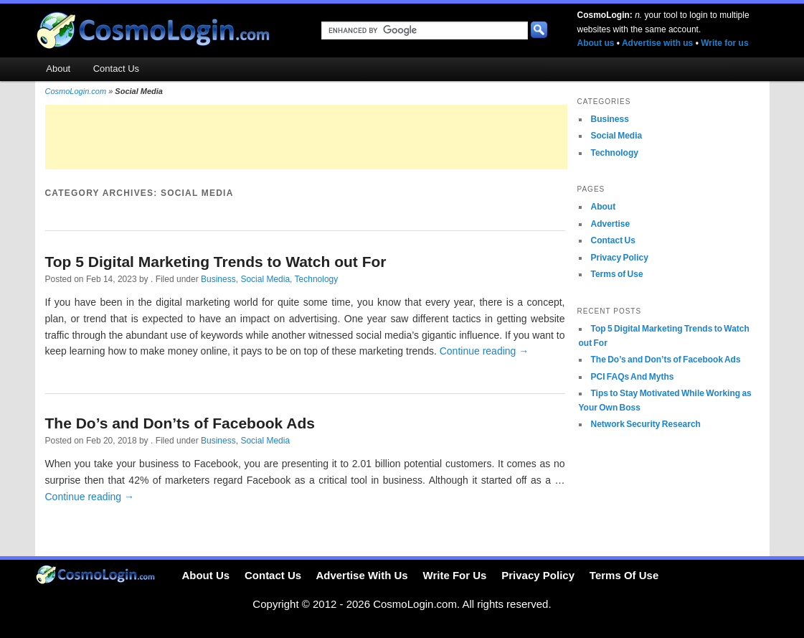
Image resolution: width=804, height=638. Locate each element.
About (58, 68)
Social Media (265, 279)
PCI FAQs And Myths (632, 377)
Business (218, 279)
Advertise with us (657, 43)
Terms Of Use (624, 575)
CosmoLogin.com (76, 91)
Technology (317, 279)
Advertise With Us (361, 575)
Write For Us (455, 575)
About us (596, 43)
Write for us (724, 43)
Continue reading (484, 351)
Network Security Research (646, 424)
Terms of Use (617, 274)
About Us (205, 575)
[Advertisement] (306, 137)
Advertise (610, 224)
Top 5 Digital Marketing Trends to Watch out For (216, 261)
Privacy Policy (619, 258)
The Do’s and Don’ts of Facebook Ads (180, 423)
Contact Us (116, 68)
